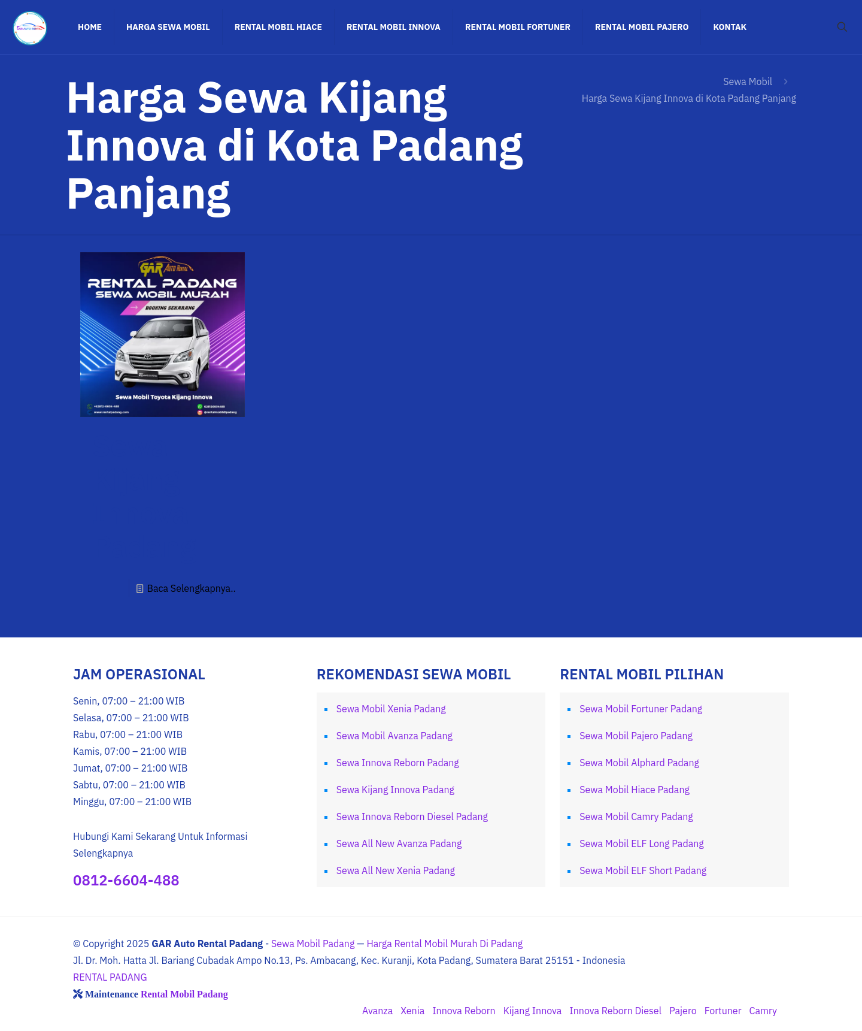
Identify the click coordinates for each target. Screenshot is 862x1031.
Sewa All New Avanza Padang (399, 843)
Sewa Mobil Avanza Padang (394, 736)
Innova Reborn (463, 1011)
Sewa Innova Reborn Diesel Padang (412, 817)
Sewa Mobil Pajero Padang (636, 736)
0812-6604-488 (126, 880)
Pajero (683, 1011)
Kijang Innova (532, 1011)
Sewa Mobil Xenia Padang (391, 709)
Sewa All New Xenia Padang (395, 870)
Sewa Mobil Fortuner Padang (640, 709)
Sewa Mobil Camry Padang (636, 817)
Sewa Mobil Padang (312, 944)
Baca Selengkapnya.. (191, 588)
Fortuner (723, 1011)
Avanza (377, 1011)
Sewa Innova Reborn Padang (397, 763)
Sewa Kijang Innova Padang (144, 496)
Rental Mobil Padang (184, 994)
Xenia (412, 1011)
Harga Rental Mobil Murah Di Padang (444, 944)
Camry (763, 1011)
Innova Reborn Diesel (615, 1011)
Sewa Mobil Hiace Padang (634, 790)
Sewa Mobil (747, 81)
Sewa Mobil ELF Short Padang (642, 870)
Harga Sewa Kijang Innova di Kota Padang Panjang (689, 98)
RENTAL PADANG (110, 977)
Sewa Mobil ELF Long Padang (641, 843)
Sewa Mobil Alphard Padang (639, 763)
